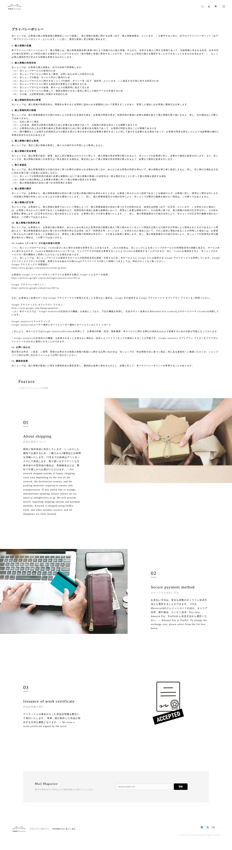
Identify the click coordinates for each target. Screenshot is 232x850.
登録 (181, 788)
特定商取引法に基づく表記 (63, 831)
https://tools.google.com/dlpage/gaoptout (35, 308)
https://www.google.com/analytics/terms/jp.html (39, 268)
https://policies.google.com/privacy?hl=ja (35, 288)
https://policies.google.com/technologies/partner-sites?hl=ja (46, 278)
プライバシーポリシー (39, 831)
